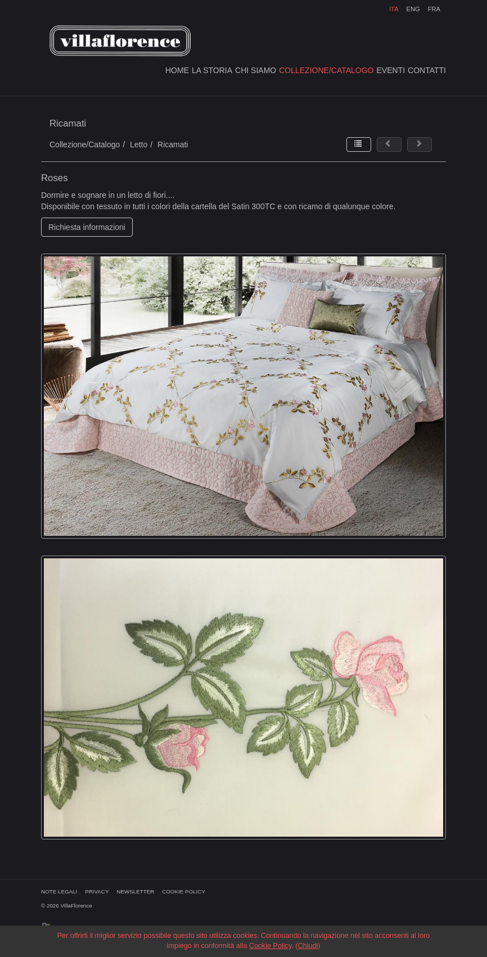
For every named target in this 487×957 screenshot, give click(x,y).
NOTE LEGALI (59, 891)
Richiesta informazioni (86, 227)
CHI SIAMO (255, 70)
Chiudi (307, 946)
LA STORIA (212, 70)
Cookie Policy (270, 946)
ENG (413, 9)
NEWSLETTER (135, 891)
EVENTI (391, 70)
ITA (394, 9)
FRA (434, 9)
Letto (138, 144)
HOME (177, 70)
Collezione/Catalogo (84, 144)
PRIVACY (97, 891)
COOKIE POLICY (183, 891)
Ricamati (172, 144)
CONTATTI (427, 70)
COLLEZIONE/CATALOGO (326, 70)
